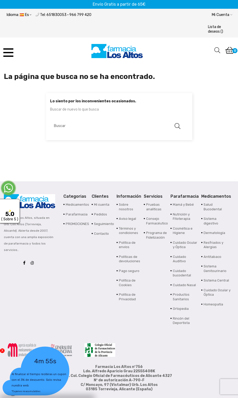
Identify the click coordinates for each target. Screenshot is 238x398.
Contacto (101, 234)
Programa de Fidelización (156, 235)
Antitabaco (212, 257)
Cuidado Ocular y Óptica (185, 245)
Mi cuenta (101, 204)
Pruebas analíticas (153, 207)
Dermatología (214, 233)
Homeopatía (213, 304)
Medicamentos (77, 204)
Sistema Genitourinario (215, 268)
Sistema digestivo (211, 221)
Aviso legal (127, 219)
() (215, 29)
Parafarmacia (77, 214)
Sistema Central (216, 280)
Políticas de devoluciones (129, 259)
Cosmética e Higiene (183, 231)
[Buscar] (116, 126)
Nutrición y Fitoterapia (181, 216)
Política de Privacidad (127, 297)
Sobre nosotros (126, 207)
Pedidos (100, 214)
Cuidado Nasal (184, 285)
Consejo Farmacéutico (157, 221)
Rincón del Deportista (181, 320)
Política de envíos (127, 245)
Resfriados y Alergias (213, 245)
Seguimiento (104, 224)
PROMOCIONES (77, 224)
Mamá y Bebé (183, 204)
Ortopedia (181, 309)
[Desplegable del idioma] (19, 15)
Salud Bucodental (213, 207)
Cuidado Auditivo (179, 259)
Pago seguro (129, 271)
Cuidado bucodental (182, 273)
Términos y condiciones (128, 231)
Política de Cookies (127, 282)
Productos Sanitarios (181, 297)
